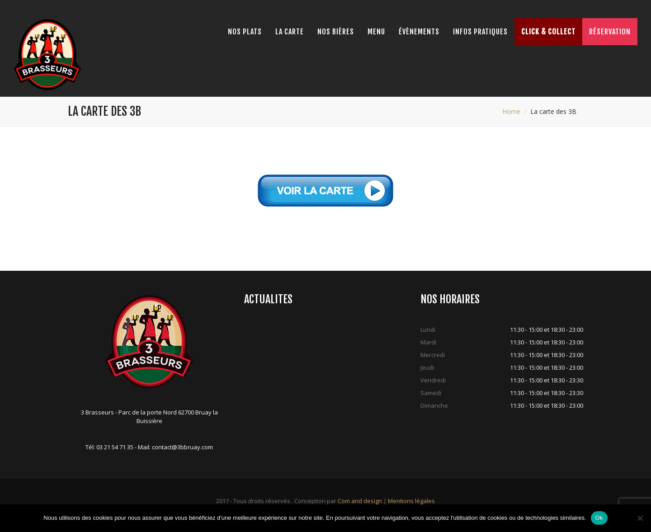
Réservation (610, 31)
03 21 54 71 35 (114, 447)
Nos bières (335, 31)
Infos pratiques (480, 31)
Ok (599, 517)
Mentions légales (411, 501)
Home (511, 111)
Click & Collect (548, 31)
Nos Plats (245, 31)
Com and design (360, 501)
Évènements (419, 31)
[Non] (639, 518)
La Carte (289, 31)
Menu (376, 31)
